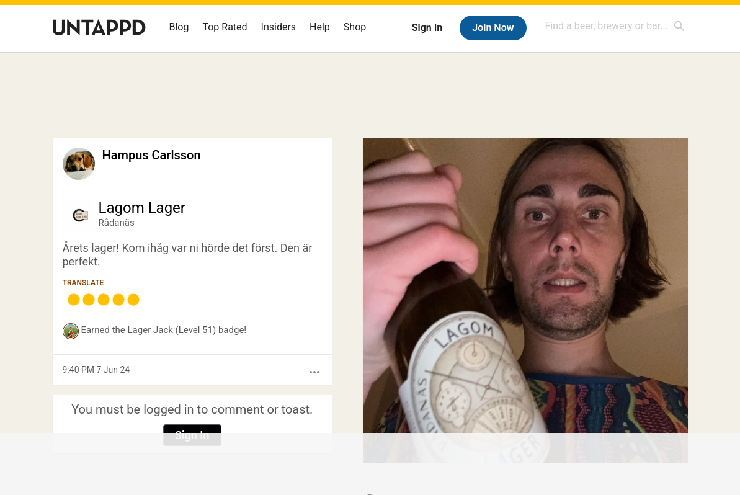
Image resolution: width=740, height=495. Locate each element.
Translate (83, 283)
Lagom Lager (142, 207)
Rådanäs (117, 222)
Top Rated (224, 27)
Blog (179, 27)
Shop (355, 27)
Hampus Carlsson (151, 155)
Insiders (278, 27)
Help (320, 27)
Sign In (427, 27)
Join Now (493, 27)
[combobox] (615, 26)
